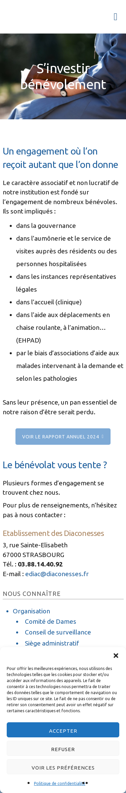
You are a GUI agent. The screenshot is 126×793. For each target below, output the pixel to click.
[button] (116, 655)
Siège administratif (52, 643)
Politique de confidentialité (59, 783)
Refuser (63, 749)
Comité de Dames (50, 621)
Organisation (31, 611)
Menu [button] (113, 16)
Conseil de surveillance (58, 632)
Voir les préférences (63, 768)
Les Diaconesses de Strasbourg (26, 15)
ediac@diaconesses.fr (57, 573)
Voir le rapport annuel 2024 (60, 436)
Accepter (63, 731)
